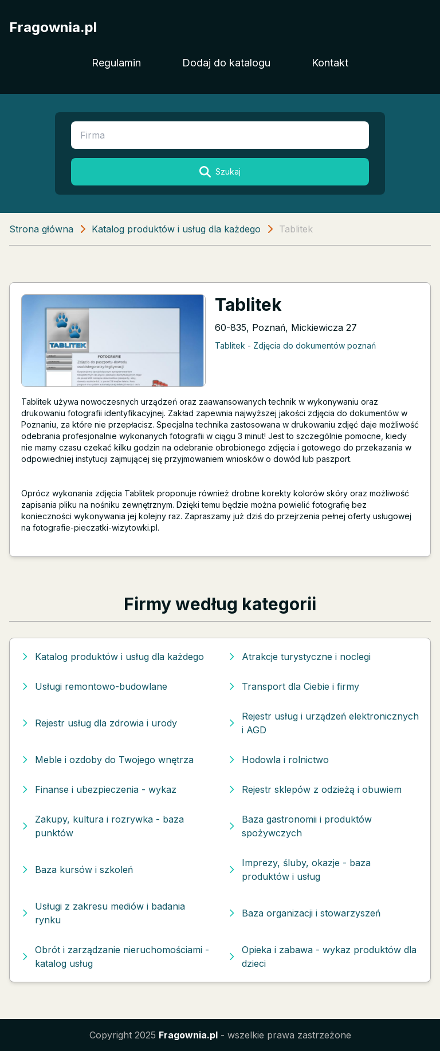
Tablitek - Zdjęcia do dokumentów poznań (295, 345)
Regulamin (116, 63)
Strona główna (41, 229)
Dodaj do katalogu (226, 63)
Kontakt (330, 63)
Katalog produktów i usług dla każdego (176, 229)
